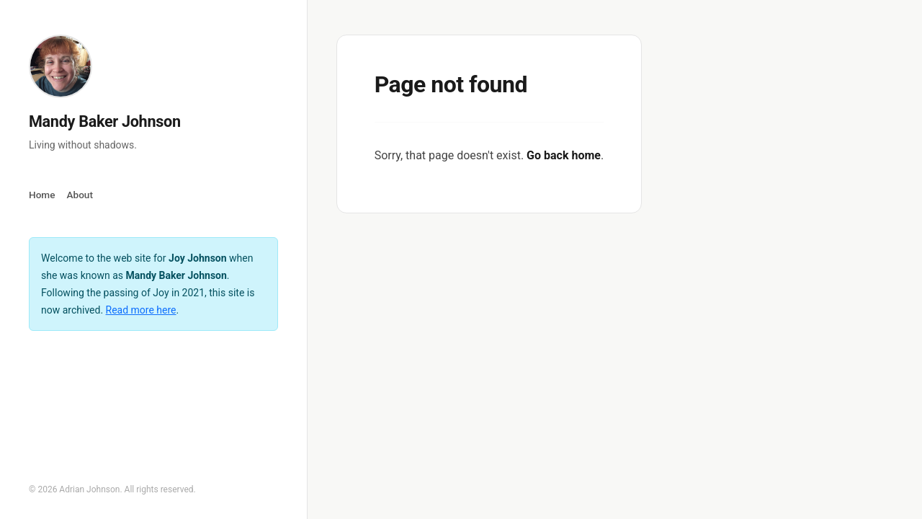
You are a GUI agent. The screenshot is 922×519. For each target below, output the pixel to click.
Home (42, 194)
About (79, 194)
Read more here (141, 310)
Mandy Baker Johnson (105, 121)
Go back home (564, 155)
